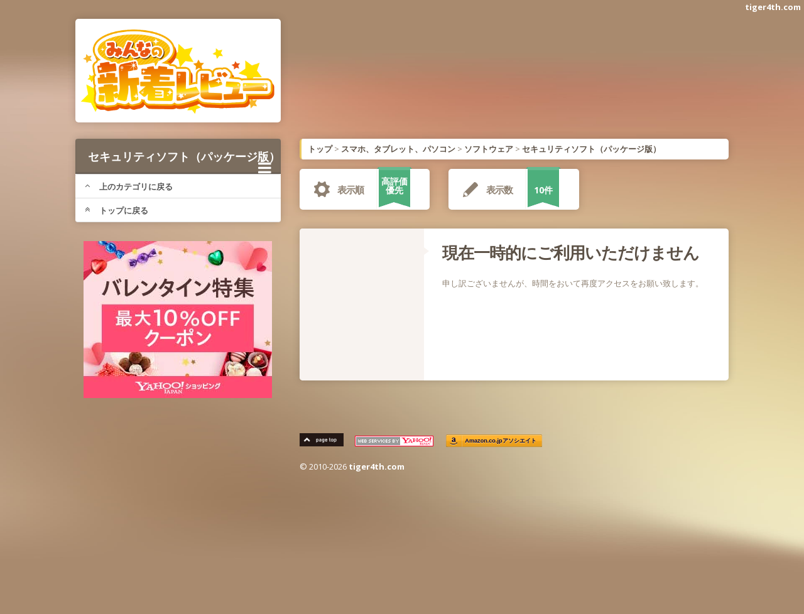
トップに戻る (116, 210)
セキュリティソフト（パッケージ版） (184, 161)
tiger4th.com (773, 7)
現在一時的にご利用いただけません (570, 252)
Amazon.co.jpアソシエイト (501, 441)
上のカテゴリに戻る (129, 186)
